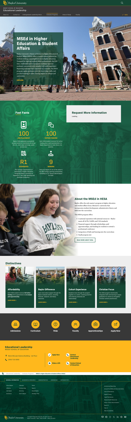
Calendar (21, 385)
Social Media (35, 391)
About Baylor (9, 385)
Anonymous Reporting (110, 386)
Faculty (78, 14)
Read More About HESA (85, 240)
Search (33, 388)
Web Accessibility (108, 410)
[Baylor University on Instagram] (110, 418)
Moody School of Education (13, 8)
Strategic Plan (35, 393)
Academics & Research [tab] (28, 380)
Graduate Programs (52, 14)
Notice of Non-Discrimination (111, 402)
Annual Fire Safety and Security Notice (114, 389)
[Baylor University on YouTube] (124, 418)
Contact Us (16, 14)
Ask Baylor (9, 391)
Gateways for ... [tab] (65, 380)
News (33, 385)
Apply (126, 14)
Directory (21, 391)
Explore (20, 80)
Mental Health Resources (110, 400)
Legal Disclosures (108, 397)
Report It (106, 405)
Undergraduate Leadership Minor (32, 14)
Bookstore (9, 393)
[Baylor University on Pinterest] (121, 418)
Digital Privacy (108, 394)
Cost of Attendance (109, 391)
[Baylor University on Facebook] (106, 418)
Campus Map (22, 388)
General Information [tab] (12, 380)
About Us (5, 14)
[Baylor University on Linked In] (117, 418)
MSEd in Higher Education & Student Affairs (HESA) (50, 373)
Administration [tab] (43, 380)
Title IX (106, 408)
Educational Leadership (14, 10)
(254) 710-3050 (13, 359)
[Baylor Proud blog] (102, 418)
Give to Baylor (22, 393)
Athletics (8, 388)
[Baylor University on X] (113, 418)
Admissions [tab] (54, 380)
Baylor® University (37, 416)
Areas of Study (66, 14)
